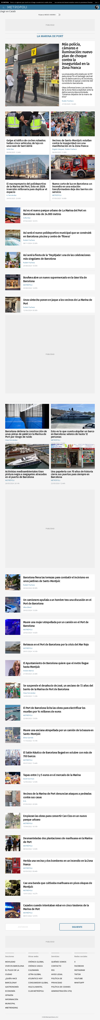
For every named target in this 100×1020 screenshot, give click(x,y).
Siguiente (77, 927)
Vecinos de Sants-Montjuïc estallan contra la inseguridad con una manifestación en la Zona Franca (72, 143)
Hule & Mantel (35, 987)
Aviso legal (57, 974)
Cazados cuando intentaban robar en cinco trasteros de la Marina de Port (56, 907)
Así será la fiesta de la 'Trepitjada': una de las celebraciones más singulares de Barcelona (56, 256)
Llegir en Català (7, 11)
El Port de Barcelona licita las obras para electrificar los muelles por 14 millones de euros (54, 709)
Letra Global (34, 974)
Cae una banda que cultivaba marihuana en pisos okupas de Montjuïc (57, 884)
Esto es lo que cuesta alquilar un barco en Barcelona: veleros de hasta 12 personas (72, 434)
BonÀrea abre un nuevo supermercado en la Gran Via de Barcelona (55, 279)
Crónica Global (36, 961)
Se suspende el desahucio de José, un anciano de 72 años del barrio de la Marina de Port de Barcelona (58, 687)
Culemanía (33, 970)
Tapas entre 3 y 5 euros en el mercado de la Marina (52, 775)
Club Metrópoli (36, 991)
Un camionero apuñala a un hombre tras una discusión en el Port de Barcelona (57, 601)
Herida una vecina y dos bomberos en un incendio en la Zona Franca (58, 862)
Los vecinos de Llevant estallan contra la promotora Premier (74, 2)
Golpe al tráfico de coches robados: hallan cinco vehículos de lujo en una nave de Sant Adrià (26, 143)
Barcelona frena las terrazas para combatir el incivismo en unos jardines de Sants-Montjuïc (56, 579)
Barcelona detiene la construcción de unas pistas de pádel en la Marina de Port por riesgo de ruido (26, 434)
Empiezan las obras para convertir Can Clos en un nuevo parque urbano (55, 817)
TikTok (77, 974)
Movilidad (10, 961)
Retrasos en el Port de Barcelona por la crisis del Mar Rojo (56, 644)
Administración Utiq (61, 991)
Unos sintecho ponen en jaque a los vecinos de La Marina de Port (57, 301)
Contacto (56, 966)
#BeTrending (11, 1007)
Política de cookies (60, 987)
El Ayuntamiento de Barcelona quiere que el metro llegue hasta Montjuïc (56, 665)
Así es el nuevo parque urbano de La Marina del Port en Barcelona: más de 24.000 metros (54, 212)
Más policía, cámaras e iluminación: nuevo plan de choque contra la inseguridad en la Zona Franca (77, 56)
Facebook (79, 966)
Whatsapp (79, 982)
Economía (10, 991)
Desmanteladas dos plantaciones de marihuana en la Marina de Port (57, 840)
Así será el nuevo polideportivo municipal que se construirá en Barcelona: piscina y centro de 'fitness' (57, 234)
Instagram (79, 970)
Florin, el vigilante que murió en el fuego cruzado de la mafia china (31, 2)
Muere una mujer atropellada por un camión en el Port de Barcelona (56, 624)
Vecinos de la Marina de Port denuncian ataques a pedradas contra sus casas (57, 795)
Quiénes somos (58, 961)
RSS (53, 970)
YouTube (78, 978)
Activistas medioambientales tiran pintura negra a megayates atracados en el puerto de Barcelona (26, 474)
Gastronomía (12, 987)
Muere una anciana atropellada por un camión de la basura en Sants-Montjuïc (58, 732)
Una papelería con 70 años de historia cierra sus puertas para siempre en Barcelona (72, 474)
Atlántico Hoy (35, 978)
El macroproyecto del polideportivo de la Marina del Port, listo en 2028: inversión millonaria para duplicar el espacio (27, 187)
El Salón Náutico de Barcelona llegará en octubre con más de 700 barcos (57, 754)
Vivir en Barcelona (14, 966)
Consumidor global (38, 982)
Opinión (9, 995)
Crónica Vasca (35, 966)
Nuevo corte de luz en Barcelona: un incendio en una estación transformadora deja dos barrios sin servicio (72, 187)
